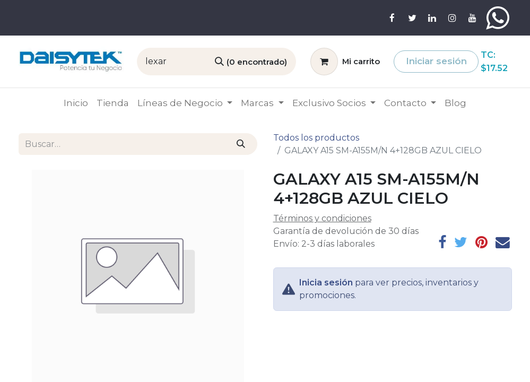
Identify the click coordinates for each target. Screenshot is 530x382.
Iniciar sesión (436, 61)
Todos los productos (316, 138)
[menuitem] (75, 103)
